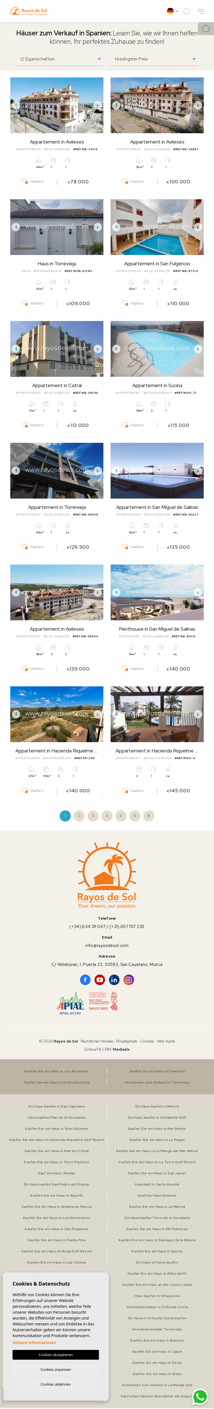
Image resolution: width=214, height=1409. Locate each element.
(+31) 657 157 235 (127, 927)
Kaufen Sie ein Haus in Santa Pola (56, 1241)
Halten (33, 182)
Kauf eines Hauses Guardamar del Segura (157, 1397)
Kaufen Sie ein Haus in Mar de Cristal (56, 1152)
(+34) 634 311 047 (87, 927)
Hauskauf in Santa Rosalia (157, 1185)
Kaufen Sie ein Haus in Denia (157, 1363)
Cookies (147, 1041)
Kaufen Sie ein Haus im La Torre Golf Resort (157, 1163)
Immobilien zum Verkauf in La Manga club (157, 1386)
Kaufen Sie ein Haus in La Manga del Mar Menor (157, 1152)
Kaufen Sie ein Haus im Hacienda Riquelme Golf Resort (56, 1140)
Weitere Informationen (34, 1341)
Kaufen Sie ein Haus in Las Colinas (57, 1263)
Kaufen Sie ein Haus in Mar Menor (157, 1129)
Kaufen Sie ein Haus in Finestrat (157, 1072)
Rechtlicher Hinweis (97, 1041)
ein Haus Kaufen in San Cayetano (57, 1107)
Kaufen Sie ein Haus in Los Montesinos (57, 1218)
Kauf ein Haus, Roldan (56, 1174)
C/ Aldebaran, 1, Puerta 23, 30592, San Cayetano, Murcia (107, 965)
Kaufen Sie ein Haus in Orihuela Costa (57, 1083)
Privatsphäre (126, 1041)
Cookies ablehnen (56, 1383)
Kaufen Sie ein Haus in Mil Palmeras (157, 1230)
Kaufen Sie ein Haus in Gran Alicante (56, 1129)
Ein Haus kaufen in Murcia (157, 1107)
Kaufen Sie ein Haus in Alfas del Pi (157, 1274)
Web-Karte (166, 1041)
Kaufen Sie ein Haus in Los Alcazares (57, 1072)
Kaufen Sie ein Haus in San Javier (157, 1174)
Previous (15, 105)
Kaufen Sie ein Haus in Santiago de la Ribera (157, 1241)
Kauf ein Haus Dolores (157, 1196)
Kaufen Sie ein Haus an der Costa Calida (157, 1285)
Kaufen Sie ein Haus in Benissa (157, 1341)
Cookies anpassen (55, 1368)
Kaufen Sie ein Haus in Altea (157, 1374)
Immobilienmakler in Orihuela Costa (157, 1308)
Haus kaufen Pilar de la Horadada (57, 1118)
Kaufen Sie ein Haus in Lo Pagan (157, 1140)
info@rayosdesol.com (106, 946)
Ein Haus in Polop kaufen (157, 1263)
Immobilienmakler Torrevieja (157, 1330)
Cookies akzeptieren (56, 1353)
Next (97, 105)
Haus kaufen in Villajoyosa (157, 1296)
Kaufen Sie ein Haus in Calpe (157, 1352)
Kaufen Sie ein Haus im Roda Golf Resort (57, 1252)
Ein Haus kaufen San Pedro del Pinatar (57, 1185)
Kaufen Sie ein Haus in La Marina (157, 1207)
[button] (201, 11)
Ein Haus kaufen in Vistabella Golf (157, 1118)
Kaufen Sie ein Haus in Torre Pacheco (56, 1163)
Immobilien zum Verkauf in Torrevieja (157, 1083)
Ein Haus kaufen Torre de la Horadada (157, 1218)
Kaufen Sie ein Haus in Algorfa (56, 1196)
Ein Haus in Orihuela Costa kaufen (157, 1319)
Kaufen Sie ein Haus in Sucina (157, 1252)
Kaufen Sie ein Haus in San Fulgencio (56, 1230)
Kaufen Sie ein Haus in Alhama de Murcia (56, 1207)
